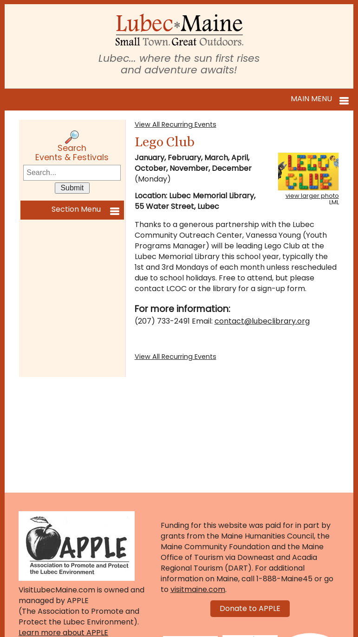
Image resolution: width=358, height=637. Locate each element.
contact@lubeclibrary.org (262, 321)
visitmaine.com (197, 589)
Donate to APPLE (250, 608)
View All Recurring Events (175, 124)
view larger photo (312, 196)
